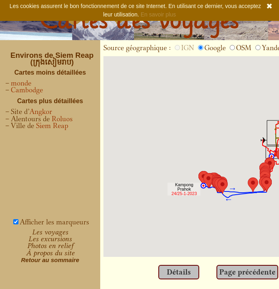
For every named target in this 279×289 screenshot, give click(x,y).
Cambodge (27, 89)
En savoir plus (158, 14)
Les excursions (50, 238)
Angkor (40, 111)
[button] (266, 184)
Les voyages (50, 232)
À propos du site (50, 252)
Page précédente (247, 272)
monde (21, 83)
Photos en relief (50, 245)
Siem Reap (52, 125)
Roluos (62, 118)
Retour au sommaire (50, 259)
